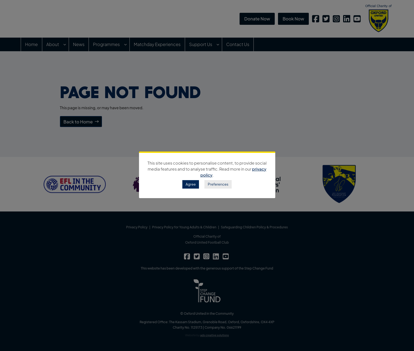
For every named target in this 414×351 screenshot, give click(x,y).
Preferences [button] (218, 184)
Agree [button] (191, 184)
